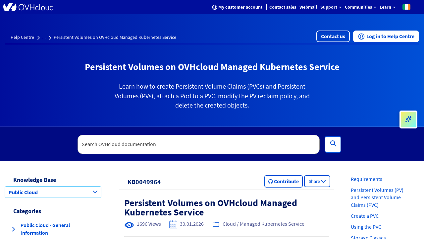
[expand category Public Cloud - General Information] (13, 229)
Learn (388, 7)
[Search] (333, 144)
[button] (406, 6)
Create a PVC (365, 215)
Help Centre (22, 37)
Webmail (308, 7)
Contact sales (282, 7)
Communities (360, 7)
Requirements (366, 179)
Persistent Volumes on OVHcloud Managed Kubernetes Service (115, 37)
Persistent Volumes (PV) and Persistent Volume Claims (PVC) (377, 197)
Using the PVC (366, 226)
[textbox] (199, 144)
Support (331, 7)
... (43, 37)
